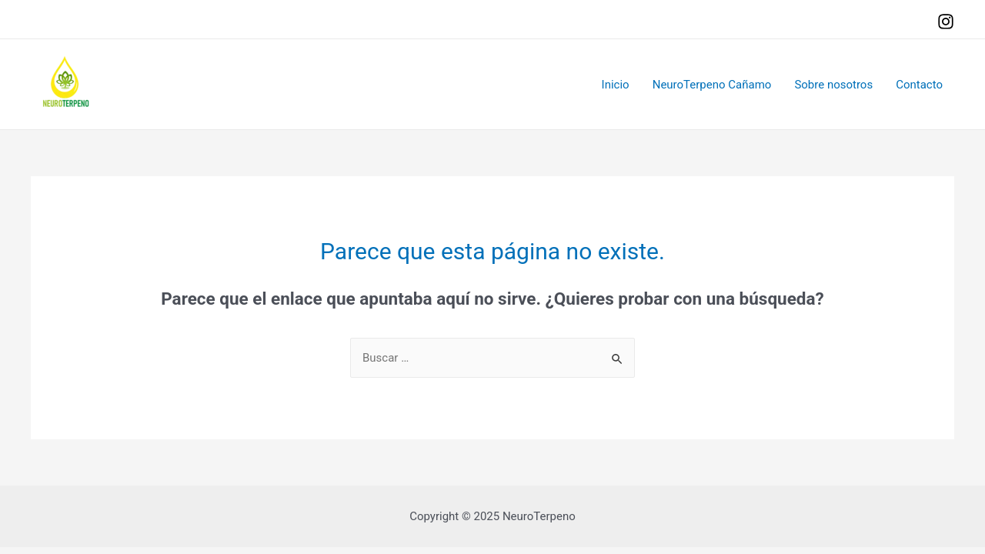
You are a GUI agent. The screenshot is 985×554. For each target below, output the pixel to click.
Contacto (919, 85)
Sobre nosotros (833, 85)
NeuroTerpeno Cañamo (712, 85)
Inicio (615, 85)
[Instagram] (945, 21)
